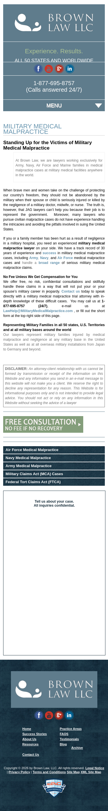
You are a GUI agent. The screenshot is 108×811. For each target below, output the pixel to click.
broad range (49, 263)
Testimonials (69, 739)
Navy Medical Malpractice (28, 458)
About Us (29, 739)
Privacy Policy (19, 772)
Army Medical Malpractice (28, 466)
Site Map (73, 772)
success (49, 253)
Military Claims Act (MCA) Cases (34, 474)
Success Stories (34, 734)
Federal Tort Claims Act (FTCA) (32, 482)
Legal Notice (94, 768)
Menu (54, 105)
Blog (63, 744)
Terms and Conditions (49, 772)
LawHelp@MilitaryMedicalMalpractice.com (38, 311)
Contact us (70, 291)
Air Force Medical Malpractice (31, 450)
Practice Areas (71, 728)
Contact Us (30, 754)
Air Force (65, 258)
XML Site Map (91, 772)
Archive (77, 747)
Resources (30, 744)
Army (33, 258)
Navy (44, 258)
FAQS (64, 734)
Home (26, 728)
